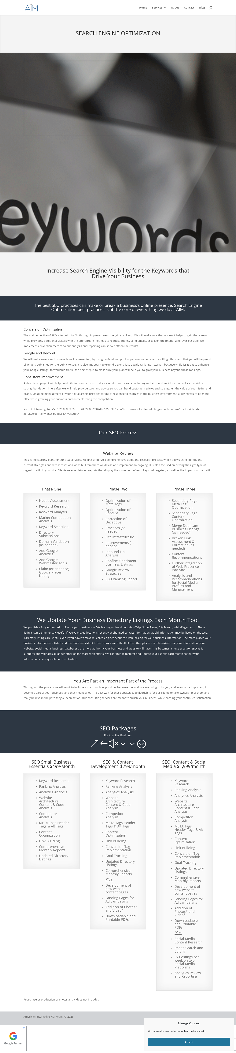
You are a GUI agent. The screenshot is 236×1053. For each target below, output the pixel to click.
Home (143, 7)
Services (157, 7)
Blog (202, 7)
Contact (189, 7)
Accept (189, 1042)
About (175, 7)
